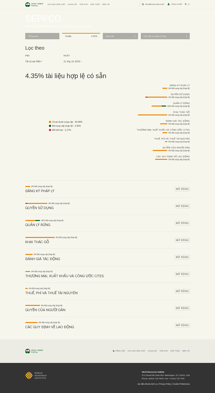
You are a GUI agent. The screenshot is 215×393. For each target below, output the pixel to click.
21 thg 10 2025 (72, 61)
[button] (56, 4)
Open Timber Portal (34, 4)
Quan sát (72, 4)
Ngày (67, 56)
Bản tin (106, 4)
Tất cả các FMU (33, 61)
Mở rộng (182, 189)
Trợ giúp (83, 4)
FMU (27, 56)
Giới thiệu (95, 4)
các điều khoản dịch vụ (147, 384)
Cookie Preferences (181, 384)
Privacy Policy (165, 384)
